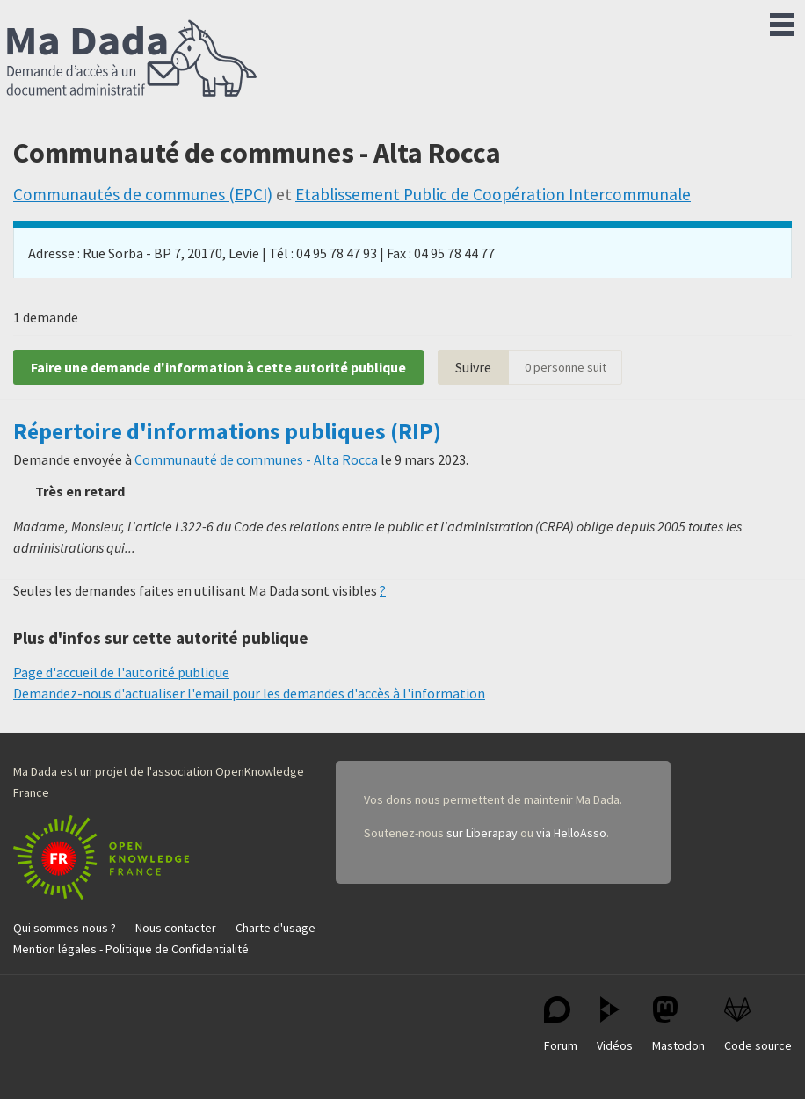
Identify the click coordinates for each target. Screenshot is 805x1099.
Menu (782, 21)
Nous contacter (175, 928)
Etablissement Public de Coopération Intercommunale (493, 194)
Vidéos (615, 1024)
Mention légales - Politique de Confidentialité (131, 949)
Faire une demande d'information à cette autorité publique (218, 367)
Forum (560, 1024)
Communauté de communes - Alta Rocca (256, 459)
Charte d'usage (275, 928)
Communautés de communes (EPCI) (142, 194)
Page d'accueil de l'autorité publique (121, 672)
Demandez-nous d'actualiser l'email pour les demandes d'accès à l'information (249, 693)
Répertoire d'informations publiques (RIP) (227, 431)
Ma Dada (132, 60)
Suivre (473, 367)
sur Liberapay (482, 833)
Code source (758, 1024)
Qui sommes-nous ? (64, 928)
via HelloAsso (571, 833)
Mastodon (678, 1024)
